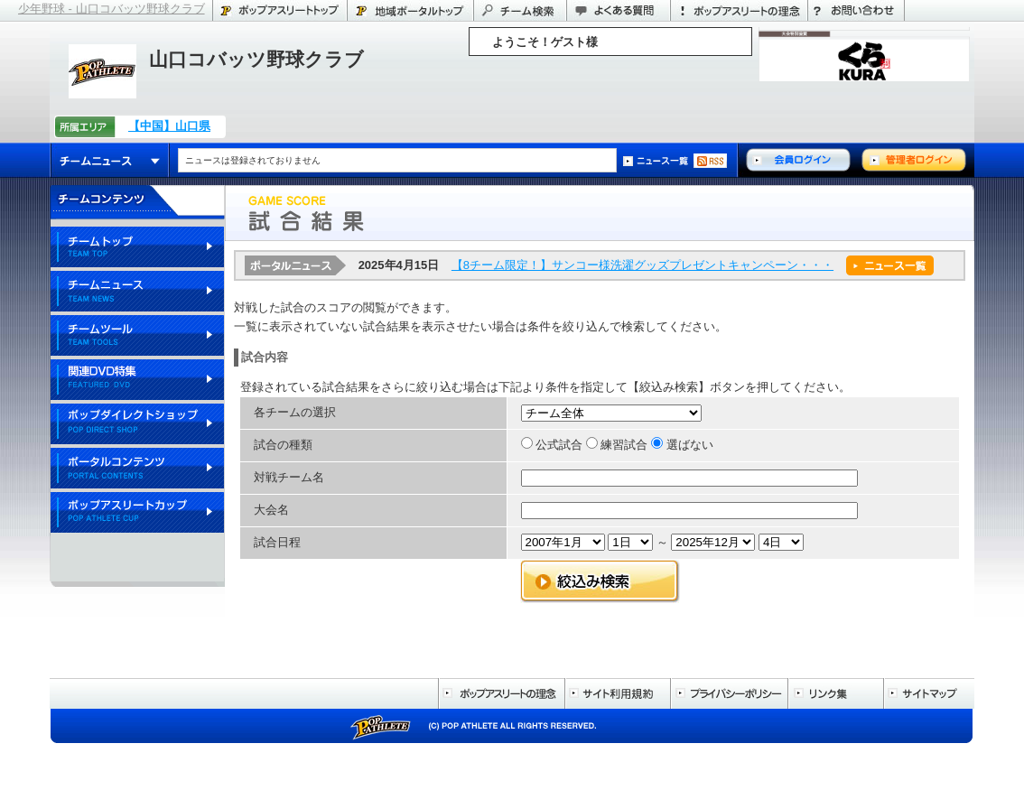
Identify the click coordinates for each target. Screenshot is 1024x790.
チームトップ (137, 248)
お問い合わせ (856, 10)
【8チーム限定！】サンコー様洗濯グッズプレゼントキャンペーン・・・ (642, 265)
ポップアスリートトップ (279, 10)
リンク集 (835, 693)
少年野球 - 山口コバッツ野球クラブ (111, 8)
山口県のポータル (410, 10)
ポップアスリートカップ (137, 513)
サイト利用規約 (617, 693)
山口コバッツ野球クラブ (256, 59)
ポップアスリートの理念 (738, 10)
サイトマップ (928, 693)
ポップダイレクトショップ (137, 425)
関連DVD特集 (137, 380)
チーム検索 (519, 10)
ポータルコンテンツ (137, 469)
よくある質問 (618, 10)
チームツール (137, 336)
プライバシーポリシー (728, 693)
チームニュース (110, 160)
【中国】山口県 (169, 126)
